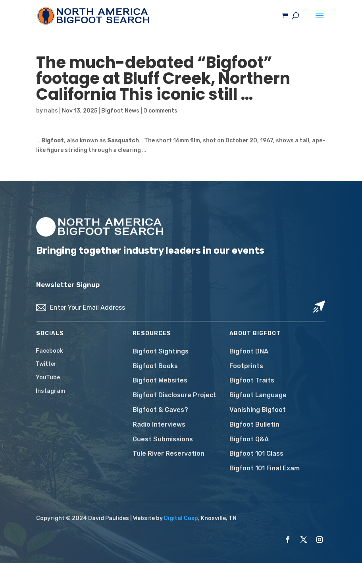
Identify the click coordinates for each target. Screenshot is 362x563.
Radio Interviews (159, 424)
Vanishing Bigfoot (257, 410)
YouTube (48, 377)
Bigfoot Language (258, 395)
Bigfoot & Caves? (160, 410)
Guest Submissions (163, 439)
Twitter (46, 364)
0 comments (160, 110)
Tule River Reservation (168, 453)
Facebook (49, 351)
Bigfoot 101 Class (256, 453)
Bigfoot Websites (160, 380)
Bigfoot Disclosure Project (174, 395)
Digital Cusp (181, 518)
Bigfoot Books (155, 366)
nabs (51, 110)
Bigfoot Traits (251, 380)
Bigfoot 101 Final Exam (264, 468)
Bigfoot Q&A (249, 439)
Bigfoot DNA (248, 351)
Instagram (50, 391)
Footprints (246, 366)
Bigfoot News (120, 110)
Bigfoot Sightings (161, 351)
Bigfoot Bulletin (254, 424)
